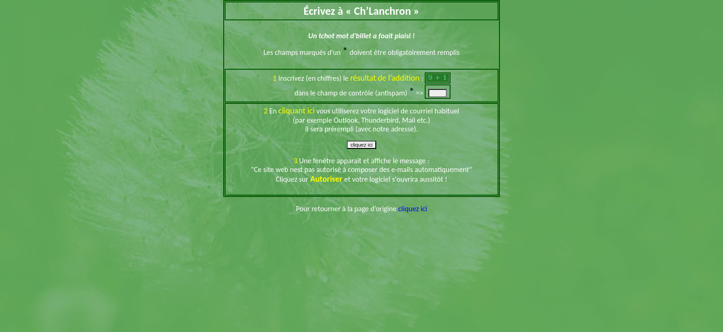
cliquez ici (412, 208)
